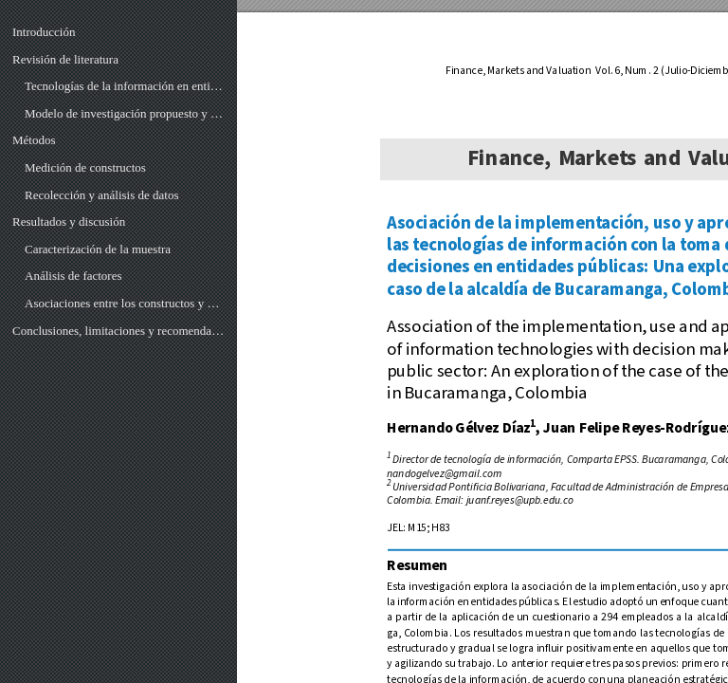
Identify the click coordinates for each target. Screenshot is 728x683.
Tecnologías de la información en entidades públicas (125, 86)
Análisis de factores (73, 275)
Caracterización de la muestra (98, 249)
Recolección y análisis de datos (101, 195)
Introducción (43, 32)
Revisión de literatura (65, 59)
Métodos (34, 140)
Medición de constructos (85, 167)
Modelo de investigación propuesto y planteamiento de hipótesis (125, 113)
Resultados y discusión (68, 221)
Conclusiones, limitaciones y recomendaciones (118, 330)
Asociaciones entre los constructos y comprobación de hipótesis (125, 303)
